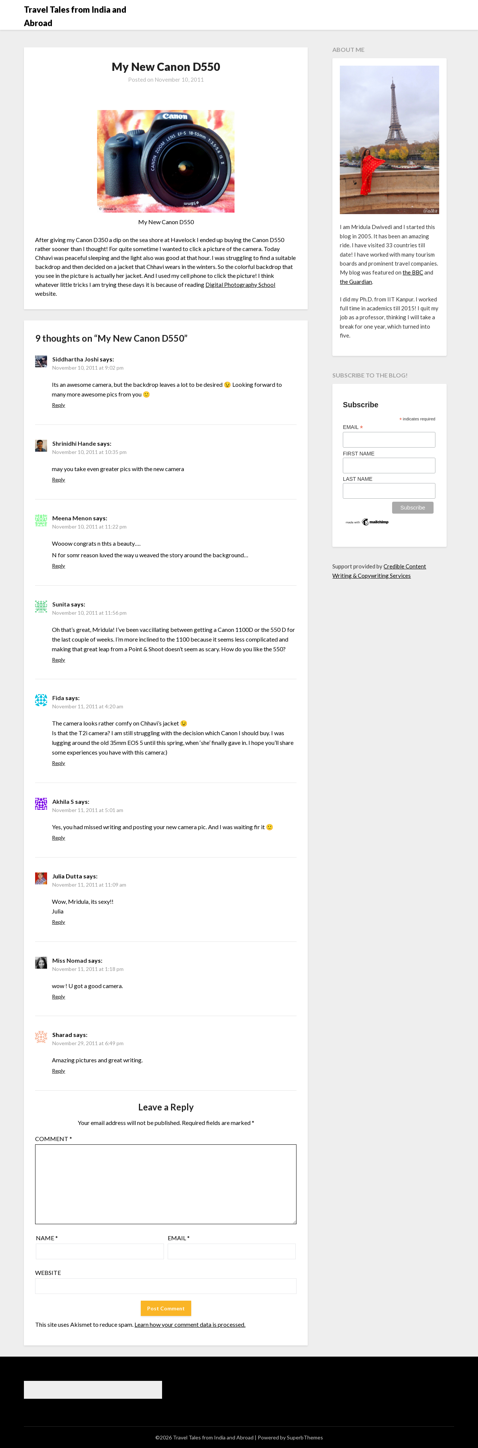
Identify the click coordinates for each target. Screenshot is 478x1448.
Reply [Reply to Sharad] (58, 1071)
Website (48, 1272)
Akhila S (63, 801)
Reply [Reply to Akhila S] (58, 837)
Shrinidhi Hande (74, 443)
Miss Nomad (69, 960)
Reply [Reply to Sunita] (58, 659)
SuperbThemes (305, 1437)
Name (47, 1237)
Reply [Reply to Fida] (58, 763)
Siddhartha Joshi (75, 359)
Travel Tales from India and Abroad (75, 16)
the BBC (413, 272)
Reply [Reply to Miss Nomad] (58, 996)
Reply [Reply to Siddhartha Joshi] (58, 405)
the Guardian (356, 281)
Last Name (357, 479)
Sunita (61, 604)
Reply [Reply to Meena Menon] (58, 565)
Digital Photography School (240, 284)
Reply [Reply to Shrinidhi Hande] (58, 479)
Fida (58, 697)
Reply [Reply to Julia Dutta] (58, 922)
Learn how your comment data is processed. (189, 1324)
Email (179, 1237)
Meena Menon (72, 517)
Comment (53, 1138)
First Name (359, 454)
